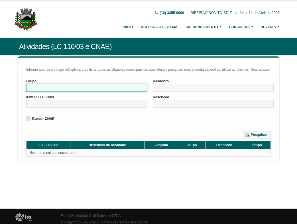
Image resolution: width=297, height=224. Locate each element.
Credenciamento (202, 27)
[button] (257, 135)
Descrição (161, 97)
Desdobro (161, 81)
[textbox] (86, 88)
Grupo (31, 81)
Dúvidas (268, 27)
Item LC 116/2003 (40, 97)
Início (128, 27)
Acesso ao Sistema (159, 27)
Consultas (239, 27)
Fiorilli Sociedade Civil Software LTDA (91, 216)
